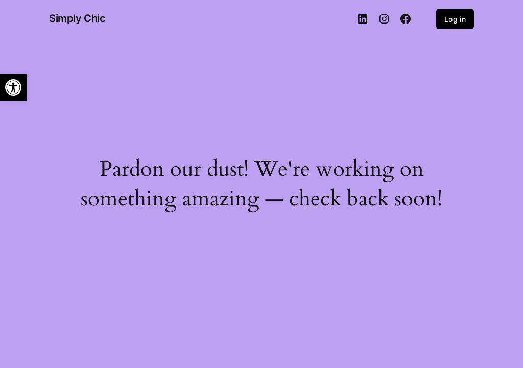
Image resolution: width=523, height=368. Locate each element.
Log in (455, 19)
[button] (13, 87)
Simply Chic (77, 18)
